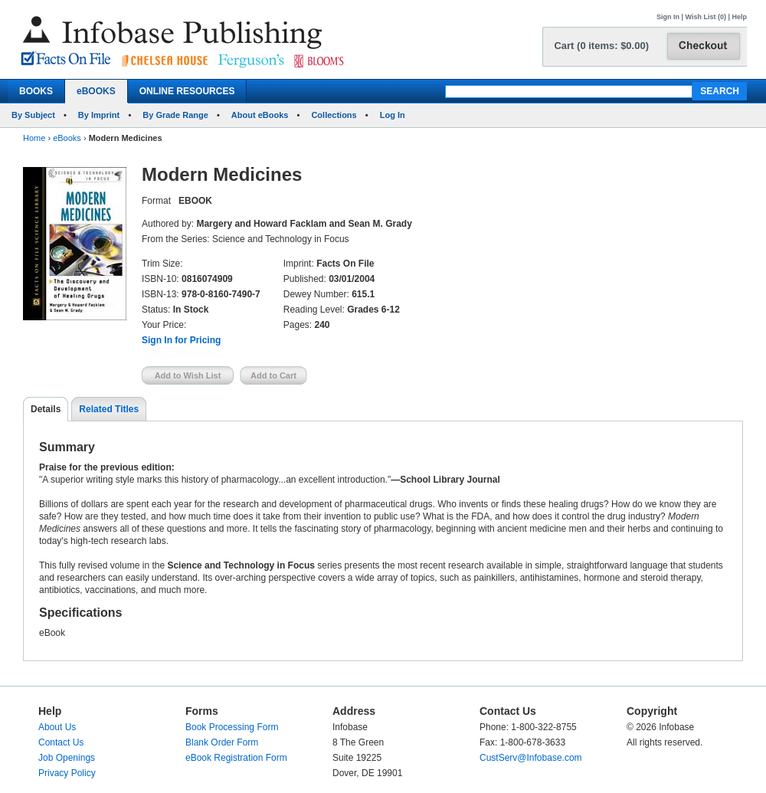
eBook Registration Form (236, 757)
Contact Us (60, 742)
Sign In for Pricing (181, 340)
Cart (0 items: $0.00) (601, 45)
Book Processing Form (231, 727)
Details (46, 409)
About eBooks (260, 115)
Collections (333, 115)
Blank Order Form (221, 742)
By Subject (33, 115)
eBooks (67, 138)
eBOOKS (96, 91)
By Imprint (98, 115)
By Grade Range (175, 115)
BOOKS (36, 91)
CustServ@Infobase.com (531, 757)
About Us (57, 727)
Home (34, 138)
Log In (392, 115)
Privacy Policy (67, 773)
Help (739, 17)
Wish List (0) (706, 17)
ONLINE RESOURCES (187, 91)
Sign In (667, 17)
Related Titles (109, 409)
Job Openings (66, 757)
